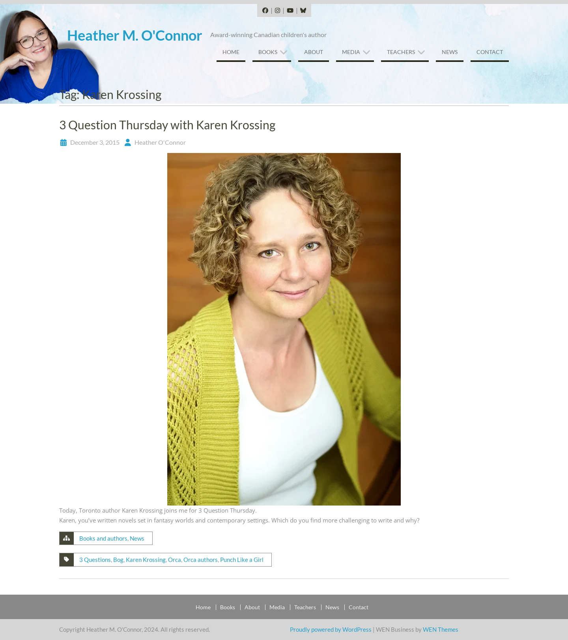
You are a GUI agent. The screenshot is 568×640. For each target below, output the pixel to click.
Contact (489, 52)
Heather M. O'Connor (134, 35)
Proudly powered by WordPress (331, 629)
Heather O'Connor (160, 142)
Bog (118, 559)
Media (351, 52)
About (313, 52)
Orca (174, 559)
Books (267, 52)
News (450, 52)
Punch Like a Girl (241, 559)
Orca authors (200, 559)
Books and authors (103, 538)
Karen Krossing (146, 559)
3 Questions (95, 559)
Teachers (401, 52)
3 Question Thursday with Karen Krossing (167, 125)
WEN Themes (440, 629)
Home (230, 52)
